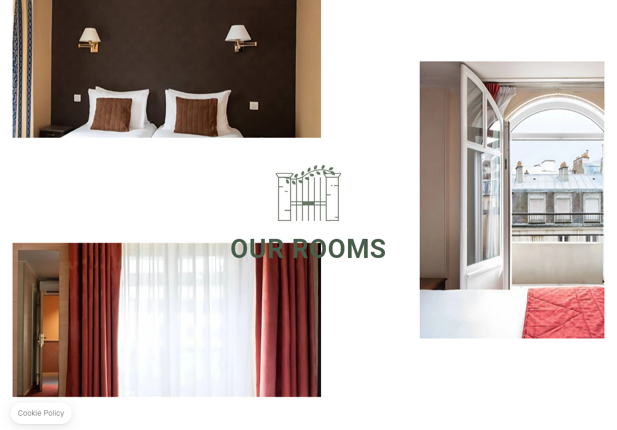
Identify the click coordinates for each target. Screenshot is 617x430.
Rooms (140, 35)
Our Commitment (455, 35)
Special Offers (245, 35)
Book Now (558, 34)
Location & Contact (370, 35)
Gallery (303, 35)
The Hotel (184, 35)
